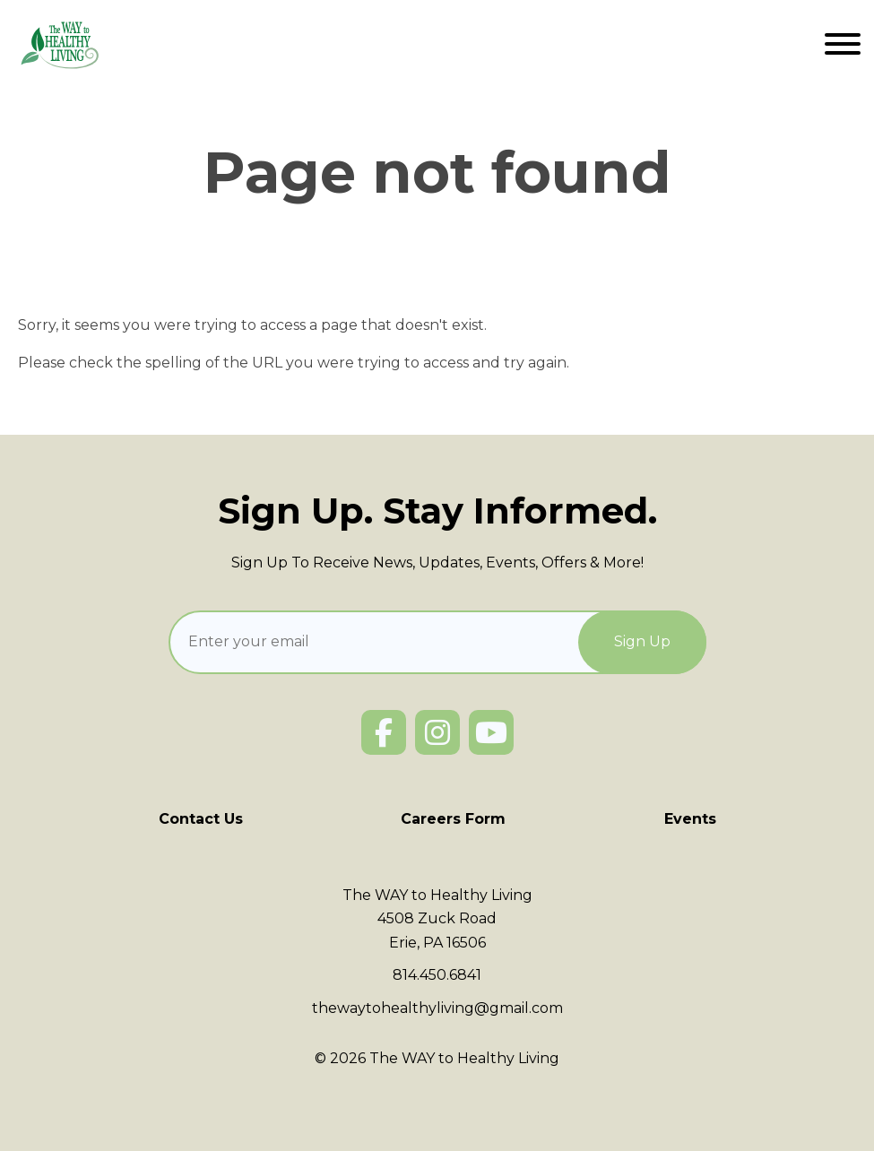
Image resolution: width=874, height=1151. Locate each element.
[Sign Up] (642, 641)
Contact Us (201, 818)
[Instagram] (437, 732)
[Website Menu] (842, 45)
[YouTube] (491, 732)
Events (690, 818)
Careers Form (453, 818)
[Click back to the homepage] (61, 45)
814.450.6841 (437, 974)
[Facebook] (383, 732)
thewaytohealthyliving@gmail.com (437, 1008)
